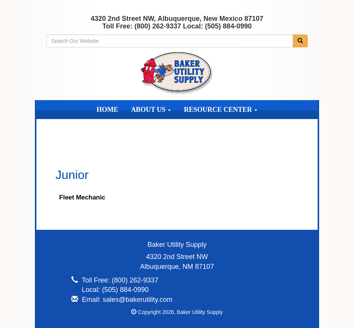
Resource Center (220, 109)
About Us (151, 109)
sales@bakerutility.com (137, 299)
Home (107, 109)
